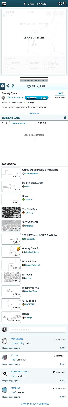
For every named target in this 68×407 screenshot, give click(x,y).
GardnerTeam (31, 291)
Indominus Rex (30, 287)
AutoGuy (29, 212)
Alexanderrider (31, 173)
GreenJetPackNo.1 (20, 371)
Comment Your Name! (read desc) (40, 170)
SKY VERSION (30, 222)
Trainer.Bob (17, 343)
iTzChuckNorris (15, 97)
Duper (28, 186)
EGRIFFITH (30, 304)
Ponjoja (28, 317)
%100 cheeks (29, 300)
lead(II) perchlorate (32, 183)
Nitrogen (27, 274)
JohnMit (29, 199)
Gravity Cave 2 (30, 248)
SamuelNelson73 (32, 265)
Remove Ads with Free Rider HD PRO (34, 80)
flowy (25, 196)
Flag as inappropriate (11, 348)
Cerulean (15, 387)
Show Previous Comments (34, 403)
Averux (28, 278)
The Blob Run (29, 209)
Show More (34, 113)
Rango (25, 314)
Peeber (14, 355)
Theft (13, 359)
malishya (29, 226)
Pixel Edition (29, 261)
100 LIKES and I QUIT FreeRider (39, 235)
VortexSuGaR (17, 338)
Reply (63, 347)
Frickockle (30, 239)
